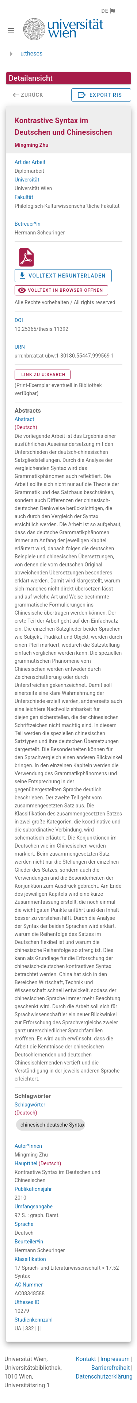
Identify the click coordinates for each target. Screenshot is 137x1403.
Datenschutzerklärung (104, 1376)
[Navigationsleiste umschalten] (11, 30)
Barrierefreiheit (110, 1367)
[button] (108, 11)
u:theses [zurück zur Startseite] (31, 53)
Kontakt (86, 1359)
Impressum (115, 1359)
